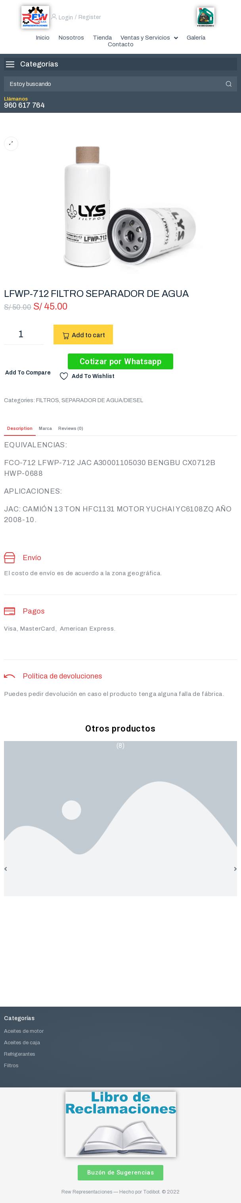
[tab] (20, 428)
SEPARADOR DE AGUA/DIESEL (102, 400)
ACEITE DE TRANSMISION (120, 903)
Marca (45, 428)
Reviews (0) (70, 428)
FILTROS (47, 400)
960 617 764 (24, 105)
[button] (5, 869)
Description (20, 428)
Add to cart (88, 335)
